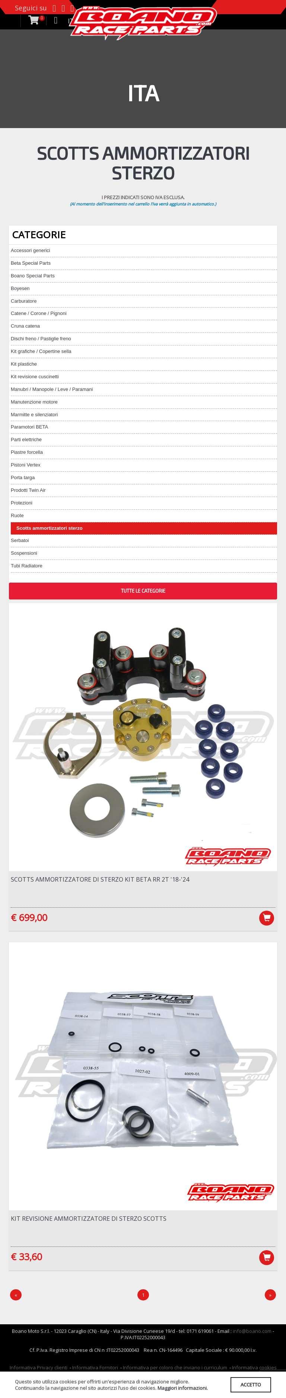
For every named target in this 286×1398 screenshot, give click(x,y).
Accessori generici (30, 250)
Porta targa (23, 477)
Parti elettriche (26, 439)
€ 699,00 (29, 917)
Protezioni (21, 503)
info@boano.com (252, 1331)
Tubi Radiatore (26, 566)
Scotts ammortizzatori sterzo (49, 528)
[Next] (270, 1295)
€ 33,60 (26, 1256)
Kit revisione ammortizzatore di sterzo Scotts (88, 1218)
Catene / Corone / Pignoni (39, 313)
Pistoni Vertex (26, 465)
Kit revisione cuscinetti (35, 376)
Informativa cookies (254, 1367)
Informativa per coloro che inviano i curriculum (175, 1367)
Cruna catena (25, 326)
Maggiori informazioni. (183, 1388)
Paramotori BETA (29, 427)
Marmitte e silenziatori (34, 414)
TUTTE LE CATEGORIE (143, 591)
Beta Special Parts (31, 263)
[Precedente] (16, 1295)
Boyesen (20, 288)
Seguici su (31, 7)
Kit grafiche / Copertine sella (41, 351)
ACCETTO (251, 1384)
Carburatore (23, 301)
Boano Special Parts (33, 275)
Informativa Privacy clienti (38, 1367)
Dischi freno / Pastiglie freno (41, 338)
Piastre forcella (27, 452)
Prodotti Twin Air (28, 490)
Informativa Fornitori (95, 1367)
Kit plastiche (24, 364)
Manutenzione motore (34, 402)
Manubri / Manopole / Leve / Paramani (52, 389)
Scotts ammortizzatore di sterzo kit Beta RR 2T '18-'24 (100, 879)
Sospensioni (24, 553)
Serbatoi (20, 540)
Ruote (17, 515)
